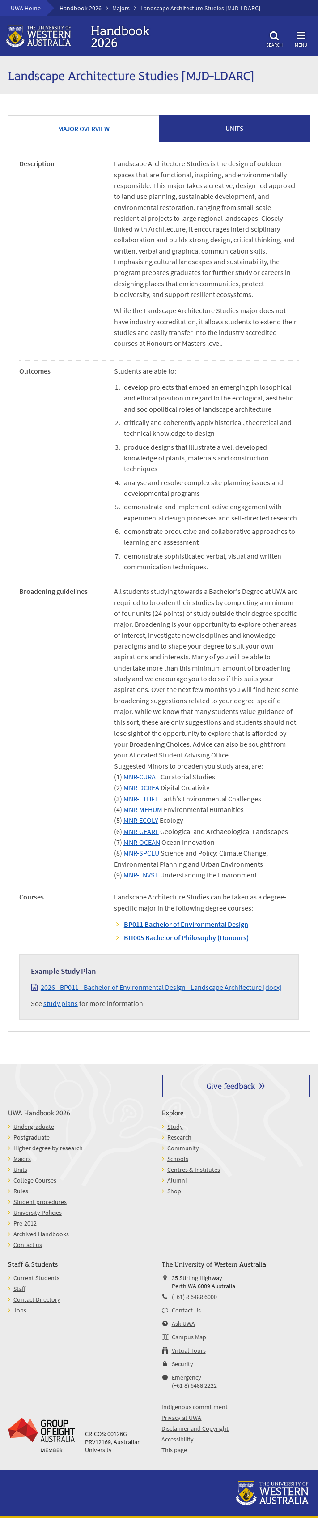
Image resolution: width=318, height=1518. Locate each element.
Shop (174, 1191)
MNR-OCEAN (141, 842)
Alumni (177, 1180)
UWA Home (26, 8)
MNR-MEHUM (142, 809)
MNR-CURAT (141, 776)
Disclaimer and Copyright (195, 1428)
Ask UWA (183, 1324)
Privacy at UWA (181, 1418)
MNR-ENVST (141, 874)
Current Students (36, 1278)
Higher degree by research (48, 1148)
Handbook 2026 (80, 8)
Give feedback (231, 1085)
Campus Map (189, 1337)
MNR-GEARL (141, 831)
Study (175, 1126)
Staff (19, 1289)
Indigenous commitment (194, 1407)
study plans (60, 1003)
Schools (177, 1159)
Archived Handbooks (41, 1234)
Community (183, 1148)
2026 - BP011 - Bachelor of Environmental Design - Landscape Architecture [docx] (161, 987)
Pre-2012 (25, 1223)
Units (20, 1169)
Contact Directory (36, 1299)
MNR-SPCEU (141, 852)
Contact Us (186, 1310)
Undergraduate (33, 1126)
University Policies (37, 1212)
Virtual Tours (189, 1350)
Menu (301, 37)
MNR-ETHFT (141, 798)
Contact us (27, 1245)
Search (274, 37)
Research (179, 1137)
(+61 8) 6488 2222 (194, 1385)
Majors (121, 8)
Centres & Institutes (193, 1169)
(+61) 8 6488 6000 (194, 1297)
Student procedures (40, 1202)
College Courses (34, 1180)
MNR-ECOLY (140, 820)
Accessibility (177, 1439)
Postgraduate (31, 1137)
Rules (20, 1191)
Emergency (186, 1377)
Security (182, 1364)
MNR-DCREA (141, 787)
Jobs (19, 1310)
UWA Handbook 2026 (39, 1112)
